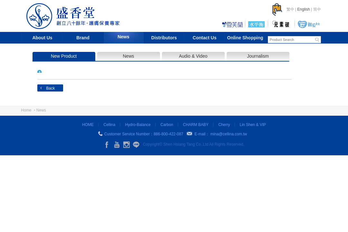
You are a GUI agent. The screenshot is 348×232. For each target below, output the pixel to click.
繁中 (290, 9)
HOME (88, 124)
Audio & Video (193, 56)
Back (50, 88)
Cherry (224, 124)
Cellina (109, 124)
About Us (42, 37)
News (123, 36)
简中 (317, 9)
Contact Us (205, 37)
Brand (82, 37)
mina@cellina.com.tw (229, 134)
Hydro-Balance (138, 124)
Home (26, 110)
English (303, 9)
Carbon (166, 124)
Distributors (164, 37)
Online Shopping (245, 37)
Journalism (258, 56)
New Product (64, 56)
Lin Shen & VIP (253, 124)
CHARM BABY (195, 124)
